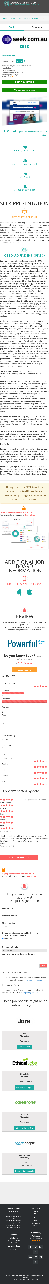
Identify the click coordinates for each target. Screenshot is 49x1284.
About (36, 1212)
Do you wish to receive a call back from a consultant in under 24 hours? (20, 945)
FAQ (35, 1221)
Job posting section (30, 1004)
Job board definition (13, 1227)
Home (4, 18)
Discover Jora (24, 1047)
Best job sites (13, 1212)
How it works (36, 1223)
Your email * (7, 920)
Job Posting (13, 1242)
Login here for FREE (20, 498)
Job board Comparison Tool (13, 1217)
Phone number (8, 934)
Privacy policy (25, 1279)
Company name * (9, 927)
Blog (35, 1214)
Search (12, 18)
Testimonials (36, 1236)
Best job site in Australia (28, 18)
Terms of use (15, 1279)
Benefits (13, 1214)
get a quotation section (33, 992)
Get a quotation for (10, 958)
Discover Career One (24, 1128)
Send (43, 977)
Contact (35, 1225)
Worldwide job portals (13, 1223)
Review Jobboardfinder (36, 1239)
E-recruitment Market (13, 1225)
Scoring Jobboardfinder (13, 1221)
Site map (35, 1279)
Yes (4, 950)
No (9, 950)
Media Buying (13, 1238)
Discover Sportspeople (24, 1171)
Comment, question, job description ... (18, 966)
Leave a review (24, 681)
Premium (13, 1249)
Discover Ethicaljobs (24, 1087)
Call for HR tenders (13, 1240)
